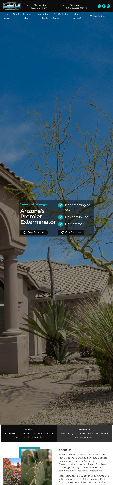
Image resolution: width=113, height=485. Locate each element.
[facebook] (99, 6)
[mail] (108, 6)
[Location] (104, 6)
